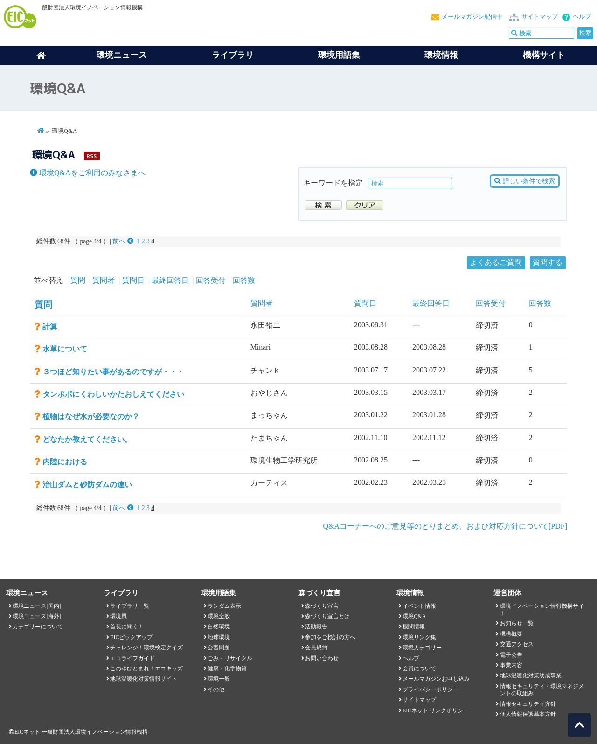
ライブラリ (233, 55)
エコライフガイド (132, 658)
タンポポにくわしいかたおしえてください (113, 394)
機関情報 (414, 626)
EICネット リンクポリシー (436, 710)
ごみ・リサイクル (230, 658)
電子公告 (511, 655)
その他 (216, 689)
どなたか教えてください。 (87, 439)
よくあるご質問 (496, 262)
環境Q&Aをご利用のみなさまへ (88, 173)
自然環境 (219, 626)
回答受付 (211, 280)
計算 (49, 327)
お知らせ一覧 (517, 623)
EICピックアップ (131, 637)
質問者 (103, 280)
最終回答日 (170, 280)
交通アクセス (517, 644)
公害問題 (219, 647)
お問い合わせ (322, 658)
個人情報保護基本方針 (528, 714)
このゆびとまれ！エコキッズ (146, 668)
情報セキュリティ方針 (528, 704)
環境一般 (219, 678)
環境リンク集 (419, 637)
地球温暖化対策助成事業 (531, 675)
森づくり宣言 (322, 606)
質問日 (133, 280)
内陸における (64, 462)
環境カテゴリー (422, 647)
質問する (547, 262)
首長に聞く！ (127, 626)
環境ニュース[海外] (37, 616)
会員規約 (316, 647)
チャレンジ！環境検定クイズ (146, 647)
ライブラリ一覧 (129, 606)
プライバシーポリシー (430, 689)
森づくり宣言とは (327, 616)
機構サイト (544, 55)
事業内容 (511, 665)
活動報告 (316, 626)
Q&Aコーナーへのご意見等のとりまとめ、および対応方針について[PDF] (445, 526)
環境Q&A (414, 616)
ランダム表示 (224, 606)
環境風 (118, 616)
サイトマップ (539, 17)
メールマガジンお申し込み (436, 678)
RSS (91, 156)
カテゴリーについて (38, 626)
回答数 (244, 280)
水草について (64, 349)
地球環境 (219, 637)
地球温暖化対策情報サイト (143, 678)
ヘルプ (582, 17)
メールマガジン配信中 (472, 17)
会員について (419, 668)
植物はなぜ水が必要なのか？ (90, 416)
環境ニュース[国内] (37, 606)
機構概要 (511, 634)
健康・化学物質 (227, 668)
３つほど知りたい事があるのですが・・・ (113, 372)
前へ (123, 241)
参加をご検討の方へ (330, 637)
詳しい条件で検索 (524, 181)
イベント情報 (419, 606)
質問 (77, 280)
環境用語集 (339, 55)
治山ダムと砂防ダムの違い (87, 485)
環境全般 (219, 616)
